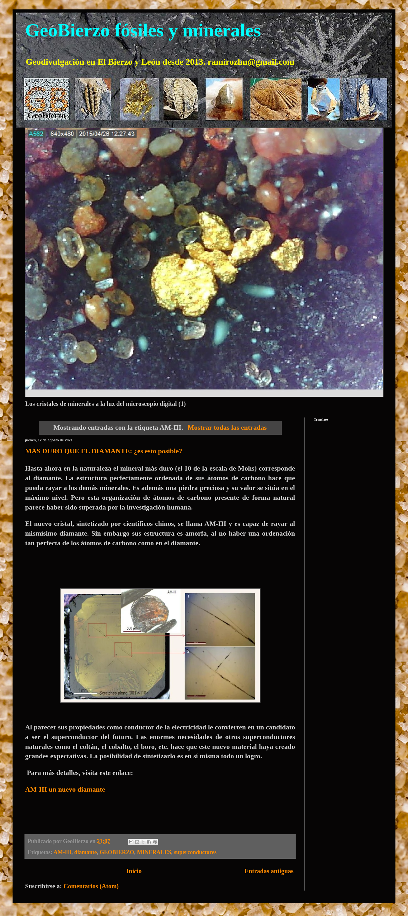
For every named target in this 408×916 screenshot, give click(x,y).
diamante (85, 852)
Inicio (134, 871)
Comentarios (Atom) (91, 886)
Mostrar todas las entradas (227, 427)
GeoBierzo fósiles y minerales (143, 30)
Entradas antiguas (268, 871)
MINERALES (154, 852)
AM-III (63, 852)
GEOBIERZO (117, 852)
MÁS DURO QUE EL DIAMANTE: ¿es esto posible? (103, 451)
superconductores (195, 852)
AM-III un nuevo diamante (65, 789)
